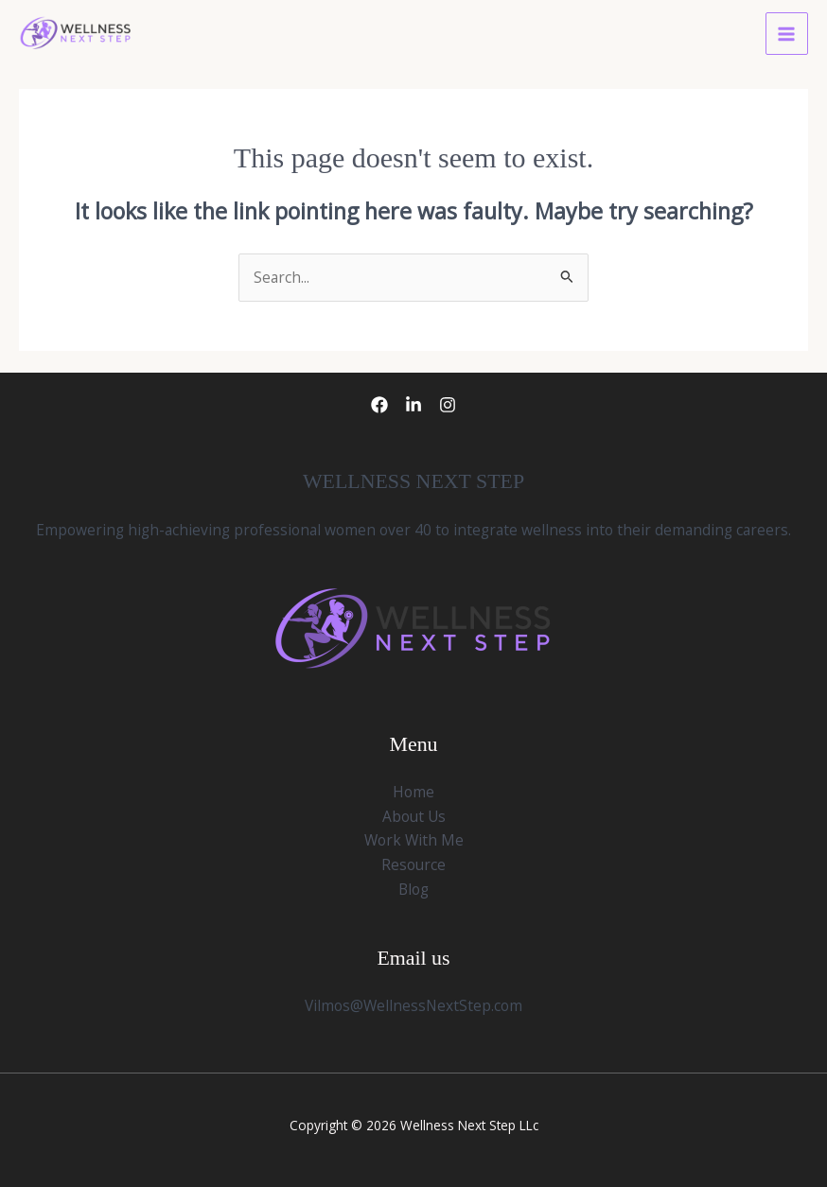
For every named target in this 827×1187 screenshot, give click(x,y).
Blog (413, 889)
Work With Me (414, 839)
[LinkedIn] (413, 404)
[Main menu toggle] (786, 33)
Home (413, 791)
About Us (414, 816)
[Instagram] (447, 404)
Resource (413, 864)
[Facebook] (379, 404)
